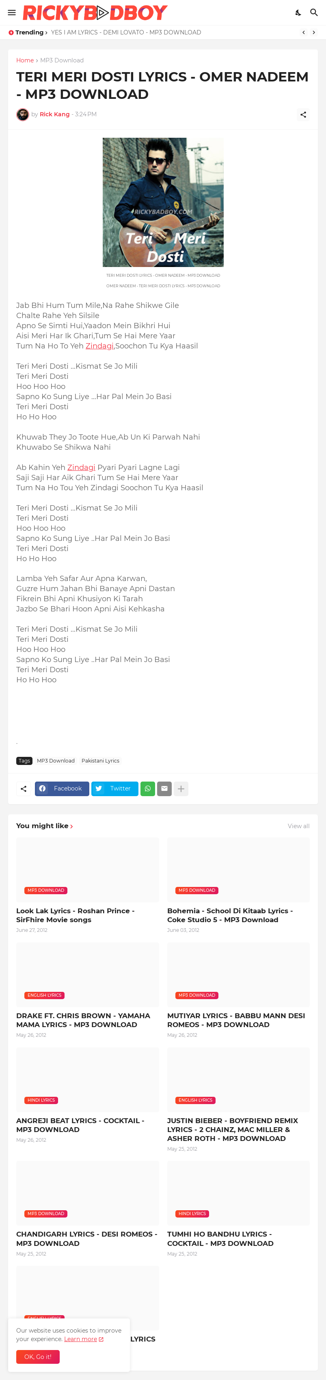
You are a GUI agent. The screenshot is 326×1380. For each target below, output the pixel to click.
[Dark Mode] (298, 12)
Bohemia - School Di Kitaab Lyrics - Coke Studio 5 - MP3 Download (230, 915)
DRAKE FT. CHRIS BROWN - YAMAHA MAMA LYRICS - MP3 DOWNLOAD (83, 1020)
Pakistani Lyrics (100, 761)
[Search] (315, 12)
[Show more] (181, 789)
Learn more (80, 1339)
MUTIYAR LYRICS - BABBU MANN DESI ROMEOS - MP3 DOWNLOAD (236, 1020)
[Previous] (304, 32)
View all (299, 826)
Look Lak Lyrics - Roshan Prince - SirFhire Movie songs (75, 915)
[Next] (314, 32)
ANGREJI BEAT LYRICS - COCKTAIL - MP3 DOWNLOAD (80, 1125)
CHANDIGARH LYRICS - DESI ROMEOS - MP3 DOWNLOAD (87, 1238)
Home (25, 61)
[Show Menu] (11, 12)
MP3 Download (62, 61)
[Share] (303, 114)
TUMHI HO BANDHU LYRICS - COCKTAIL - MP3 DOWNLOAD (220, 1238)
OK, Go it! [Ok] (38, 1357)
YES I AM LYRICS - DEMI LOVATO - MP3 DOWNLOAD (126, 32)
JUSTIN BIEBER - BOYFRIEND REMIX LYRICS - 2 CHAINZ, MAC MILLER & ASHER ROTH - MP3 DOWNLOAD (232, 1130)
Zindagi (100, 346)
